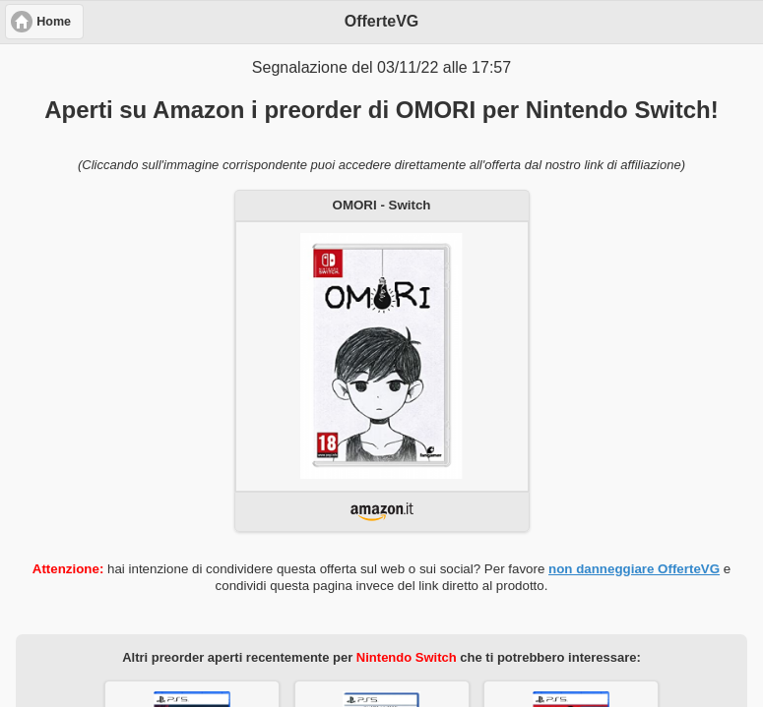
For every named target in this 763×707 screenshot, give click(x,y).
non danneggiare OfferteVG (634, 568)
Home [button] (53, 22)
